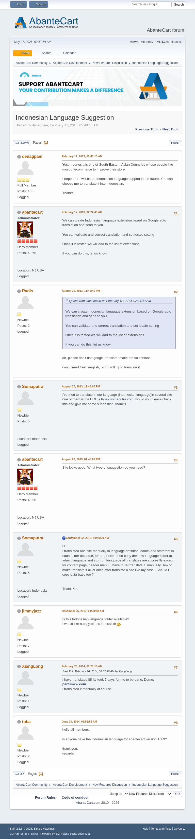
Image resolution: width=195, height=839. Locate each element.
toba (26, 722)
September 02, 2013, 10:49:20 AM (87, 537)
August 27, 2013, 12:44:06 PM (81, 386)
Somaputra (32, 386)
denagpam (32, 156)
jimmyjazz (31, 611)
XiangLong (32, 666)
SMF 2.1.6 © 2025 (21, 828)
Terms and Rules (161, 828)
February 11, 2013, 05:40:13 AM (82, 156)
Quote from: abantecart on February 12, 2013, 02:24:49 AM (110, 301)
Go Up (19, 773)
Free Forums (31, 833)
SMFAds (14, 833)
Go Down (21, 142)
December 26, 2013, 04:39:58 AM (83, 610)
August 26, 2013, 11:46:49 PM (81, 290)
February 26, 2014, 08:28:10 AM (82, 666)
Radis (27, 291)
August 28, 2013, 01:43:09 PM (81, 459)
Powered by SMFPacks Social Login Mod (65, 833)
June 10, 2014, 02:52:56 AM (79, 721)
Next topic (170, 129)
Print (175, 142)
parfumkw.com (74, 684)
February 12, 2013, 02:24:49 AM (82, 212)
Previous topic (147, 129)
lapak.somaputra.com (117, 399)
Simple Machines (44, 828)
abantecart (32, 212)
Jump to (115, 794)
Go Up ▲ (179, 828)
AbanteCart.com (88, 802)
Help (145, 828)
